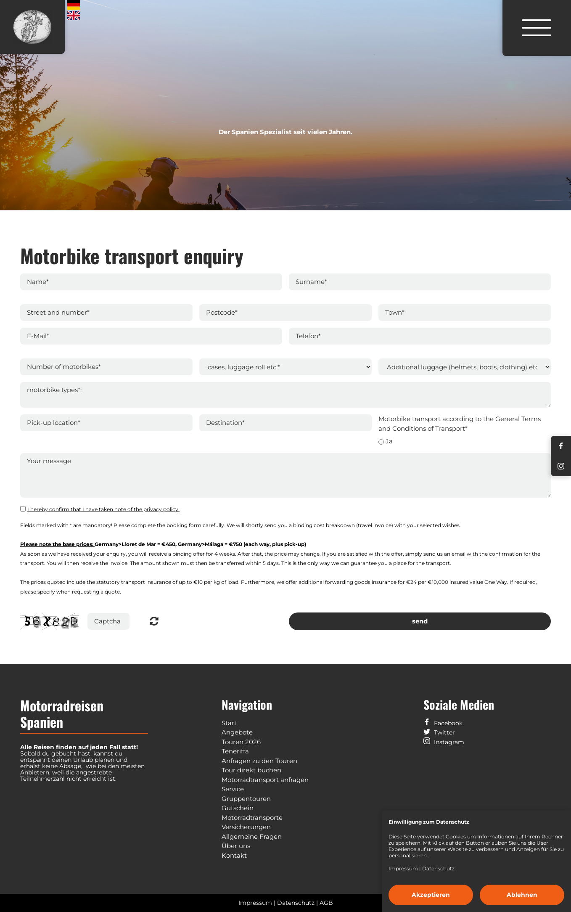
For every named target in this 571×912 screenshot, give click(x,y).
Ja (389, 441)
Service (233, 789)
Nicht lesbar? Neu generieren (154, 621)
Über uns (236, 846)
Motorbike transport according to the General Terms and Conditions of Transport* (459, 423)
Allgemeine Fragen (252, 836)
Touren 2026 (241, 742)
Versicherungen (246, 827)
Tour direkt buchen (251, 770)
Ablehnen (522, 895)
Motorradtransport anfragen (265, 780)
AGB (326, 903)
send (420, 621)
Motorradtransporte (252, 818)
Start (229, 723)
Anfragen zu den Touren (259, 761)
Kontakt (234, 855)
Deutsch (73, 5)
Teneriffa (235, 751)
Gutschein (238, 808)
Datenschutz (438, 868)
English (73, 16)
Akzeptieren (431, 895)
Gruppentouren (246, 799)
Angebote (237, 732)
